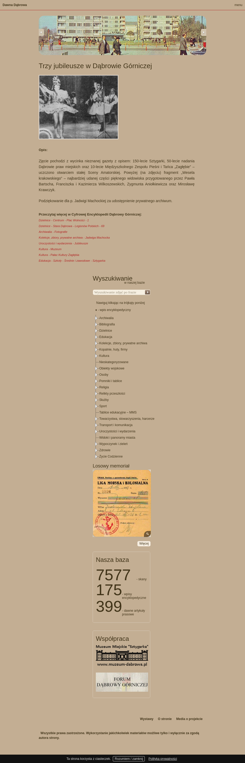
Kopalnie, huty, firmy (113, 349)
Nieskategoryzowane (113, 362)
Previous (41, 32)
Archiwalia (106, 318)
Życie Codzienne (110, 456)
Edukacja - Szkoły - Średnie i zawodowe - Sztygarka (72, 260)
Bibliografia (107, 324)
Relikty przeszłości (112, 393)
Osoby (103, 375)
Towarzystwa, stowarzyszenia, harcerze (126, 419)
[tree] (122, 387)
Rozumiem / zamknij (129, 759)
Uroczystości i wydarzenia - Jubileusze (63, 243)
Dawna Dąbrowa (15, 5)
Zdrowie (104, 450)
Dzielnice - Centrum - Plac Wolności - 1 (64, 220)
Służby (104, 400)
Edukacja (105, 337)
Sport (103, 406)
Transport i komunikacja (115, 425)
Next (204, 32)
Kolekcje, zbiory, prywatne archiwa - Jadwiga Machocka (74, 237)
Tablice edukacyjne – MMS (118, 412)
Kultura (104, 356)
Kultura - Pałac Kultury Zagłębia (59, 254)
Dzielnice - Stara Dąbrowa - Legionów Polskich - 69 (71, 226)
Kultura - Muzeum (50, 249)
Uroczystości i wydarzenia (117, 431)
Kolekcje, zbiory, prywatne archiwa (123, 343)
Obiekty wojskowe (111, 368)
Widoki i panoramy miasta (117, 437)
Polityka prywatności (162, 759)
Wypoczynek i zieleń (113, 444)
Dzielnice (105, 330)
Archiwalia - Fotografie (53, 231)
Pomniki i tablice (110, 381)
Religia (104, 387)
